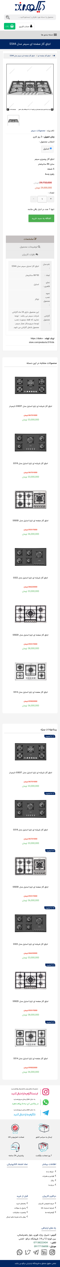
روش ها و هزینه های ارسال (16, 1217)
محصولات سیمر (38, 130)
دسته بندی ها (47, 34)
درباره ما (51, 1185)
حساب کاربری (25, 26)
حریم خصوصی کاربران (46, 1203)
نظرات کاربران (30, 254)
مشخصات (30, 239)
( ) (10, 26)
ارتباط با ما (49, 1172)
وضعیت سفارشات (19, 1212)
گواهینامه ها (49, 1212)
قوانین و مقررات (48, 1176)
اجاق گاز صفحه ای (44, 56)
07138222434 (41, 1242)
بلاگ (52, 1181)
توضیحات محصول (30, 247)
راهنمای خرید (21, 1203)
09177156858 (41, 1246)
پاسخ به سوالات (20, 1208)
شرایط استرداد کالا (47, 1208)
